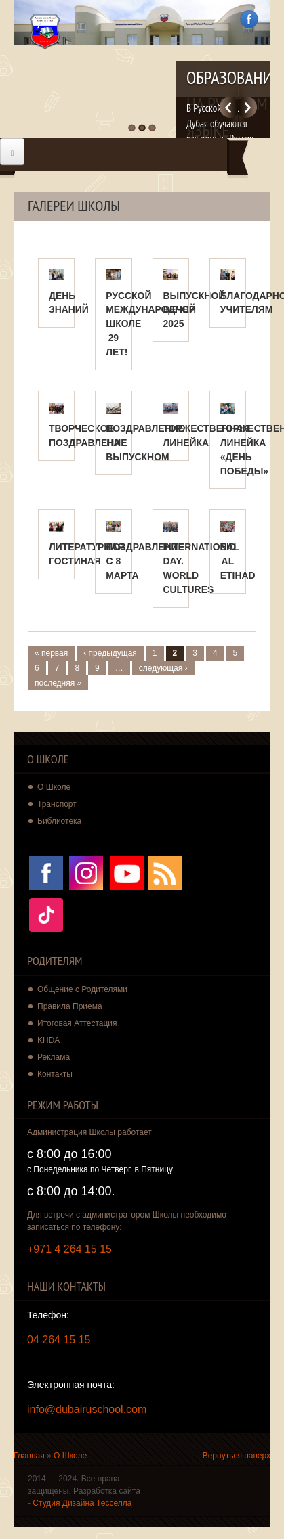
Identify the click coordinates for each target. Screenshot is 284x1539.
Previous (229, 107)
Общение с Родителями (82, 989)
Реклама (53, 1057)
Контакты (55, 1074)
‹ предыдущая (110, 653)
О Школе (70, 1455)
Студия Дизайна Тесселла (82, 1503)
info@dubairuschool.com (86, 1409)
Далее (248, 107)
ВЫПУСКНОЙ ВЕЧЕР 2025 (194, 310)
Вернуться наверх (236, 1455)
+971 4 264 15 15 (69, 1249)
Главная (29, 1455)
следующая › (163, 668)
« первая (51, 653)
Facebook (249, 19)
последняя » (58, 683)
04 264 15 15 (58, 1339)
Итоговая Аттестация (77, 1023)
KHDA (48, 1040)
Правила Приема (69, 1006)
